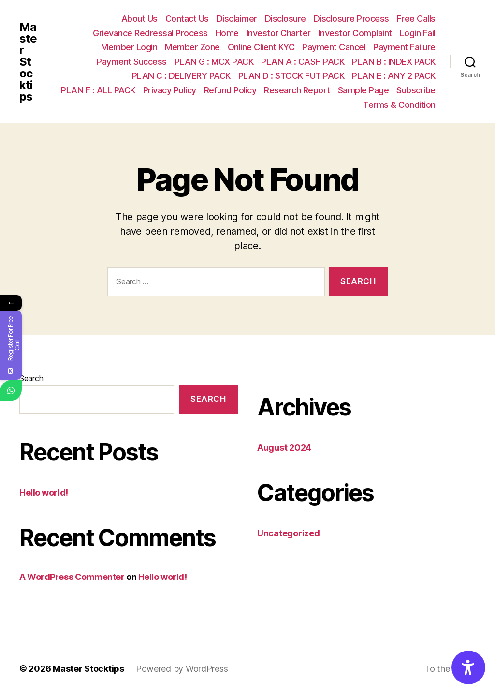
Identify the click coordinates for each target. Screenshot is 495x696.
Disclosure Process (351, 19)
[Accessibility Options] (468, 667)
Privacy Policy (169, 90)
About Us (139, 19)
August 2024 (284, 448)
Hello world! (43, 493)
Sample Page (363, 90)
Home (227, 33)
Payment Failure (404, 47)
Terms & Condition (399, 105)
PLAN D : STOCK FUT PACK (291, 76)
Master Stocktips (28, 62)
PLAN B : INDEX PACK (394, 62)
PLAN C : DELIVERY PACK (181, 76)
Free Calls (416, 19)
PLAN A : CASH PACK (302, 62)
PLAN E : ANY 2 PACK (394, 76)
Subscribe (416, 90)
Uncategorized (288, 533)
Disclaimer (237, 19)
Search (31, 378)
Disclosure (285, 19)
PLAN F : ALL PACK (98, 90)
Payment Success (132, 62)
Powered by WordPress (182, 669)
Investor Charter (279, 33)
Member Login (129, 47)
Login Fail (418, 33)
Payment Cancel (333, 47)
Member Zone (192, 47)
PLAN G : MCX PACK (214, 62)
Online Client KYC (261, 47)
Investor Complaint (355, 33)
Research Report (297, 90)
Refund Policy (230, 90)
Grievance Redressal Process (150, 33)
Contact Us (187, 19)
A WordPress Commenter (72, 577)
